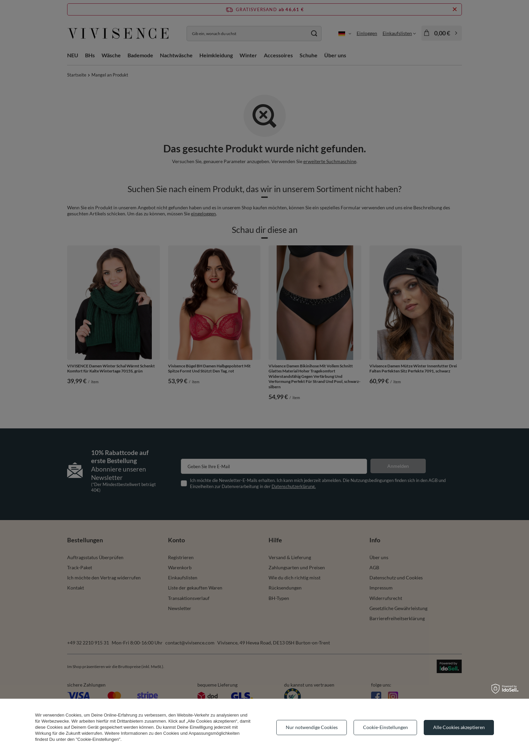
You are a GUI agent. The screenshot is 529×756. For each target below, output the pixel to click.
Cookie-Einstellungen (385, 727)
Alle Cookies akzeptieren (459, 727)
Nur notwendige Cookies (312, 727)
